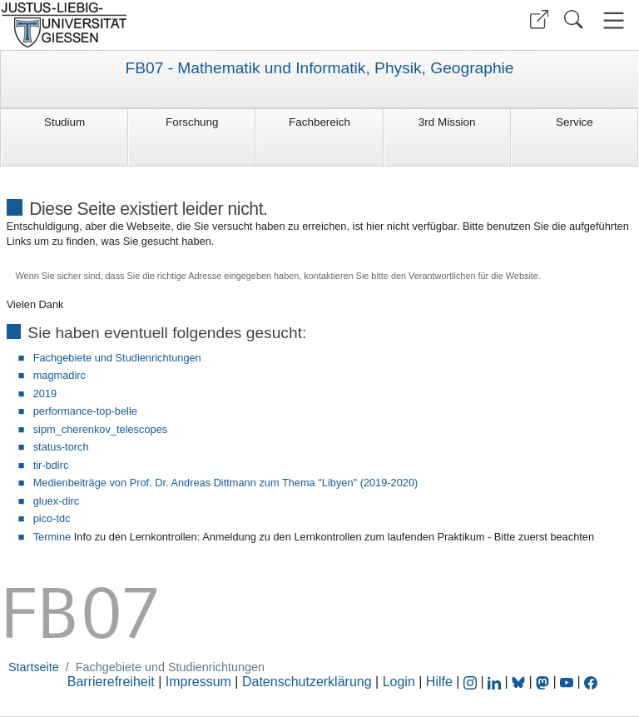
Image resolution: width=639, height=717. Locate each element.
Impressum (198, 682)
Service (574, 122)
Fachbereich (319, 122)
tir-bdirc (51, 465)
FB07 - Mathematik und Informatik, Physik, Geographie (319, 68)
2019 (45, 393)
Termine (52, 536)
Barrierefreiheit (111, 682)
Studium (64, 122)
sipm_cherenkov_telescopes (100, 429)
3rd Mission (447, 122)
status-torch (61, 447)
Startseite (33, 667)
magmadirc (59, 375)
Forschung (192, 122)
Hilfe (439, 682)
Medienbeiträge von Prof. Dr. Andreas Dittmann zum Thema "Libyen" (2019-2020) (226, 482)
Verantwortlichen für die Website (473, 276)
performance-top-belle (85, 411)
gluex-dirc (56, 501)
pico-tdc (52, 518)
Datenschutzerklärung (307, 682)
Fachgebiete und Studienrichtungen (117, 357)
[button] (539, 19)
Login (401, 682)
